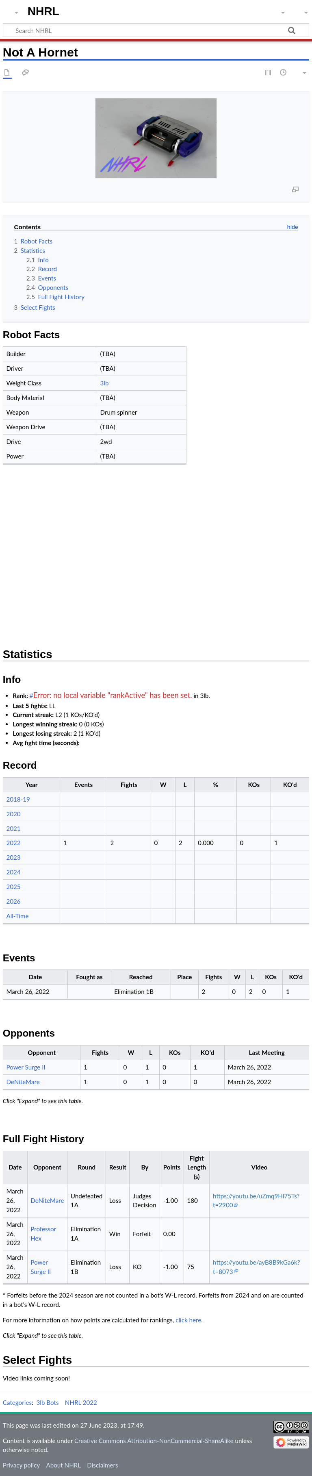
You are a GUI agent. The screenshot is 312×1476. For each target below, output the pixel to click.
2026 (13, 901)
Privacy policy (21, 1465)
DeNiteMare (22, 1081)
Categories (17, 1402)
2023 (13, 857)
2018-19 (18, 799)
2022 (13, 842)
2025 (13, 886)
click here (188, 1320)
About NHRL (63, 1465)
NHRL (43, 11)
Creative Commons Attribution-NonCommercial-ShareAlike (154, 1440)
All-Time (17, 916)
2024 (13, 872)
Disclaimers (102, 1465)
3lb (104, 383)
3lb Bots (48, 1402)
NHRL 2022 (81, 1402)
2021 (13, 828)
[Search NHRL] (156, 30)
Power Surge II (25, 1067)
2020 (13, 813)
